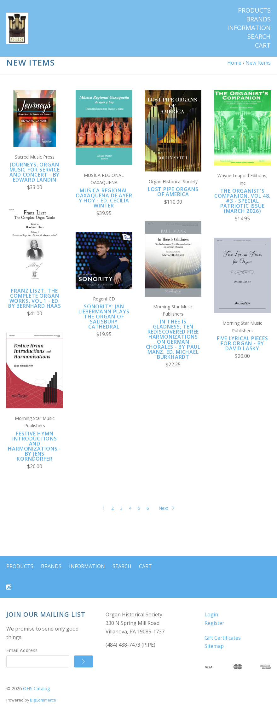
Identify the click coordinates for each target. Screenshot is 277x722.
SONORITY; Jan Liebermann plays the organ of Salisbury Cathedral (104, 322)
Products (254, 10)
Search (259, 36)
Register (214, 629)
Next (167, 514)
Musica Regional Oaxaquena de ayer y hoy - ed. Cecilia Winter (104, 204)
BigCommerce (43, 706)
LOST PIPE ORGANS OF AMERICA (173, 198)
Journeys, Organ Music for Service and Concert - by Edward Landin (34, 178)
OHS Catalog (36, 694)
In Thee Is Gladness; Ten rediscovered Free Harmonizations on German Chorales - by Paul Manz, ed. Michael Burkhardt (173, 345)
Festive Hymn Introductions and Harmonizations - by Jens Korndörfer (34, 452)
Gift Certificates (223, 643)
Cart (263, 45)
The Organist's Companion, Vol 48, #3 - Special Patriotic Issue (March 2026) (242, 206)
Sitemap (214, 652)
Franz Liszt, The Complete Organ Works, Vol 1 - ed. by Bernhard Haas (34, 304)
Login (211, 620)
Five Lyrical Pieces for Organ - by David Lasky (242, 349)
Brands (258, 19)
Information (249, 28)
